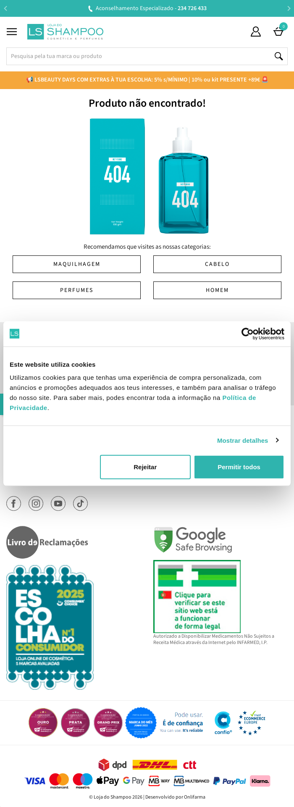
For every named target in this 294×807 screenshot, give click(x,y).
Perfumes (76, 290)
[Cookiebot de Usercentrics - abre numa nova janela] (247, 333)
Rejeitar (145, 467)
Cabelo (217, 264)
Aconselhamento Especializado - (151, 8)
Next (289, 8)
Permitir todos (239, 467)
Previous (5, 8)
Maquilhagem (76, 264)
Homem (217, 290)
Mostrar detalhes (242, 440)
